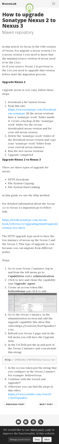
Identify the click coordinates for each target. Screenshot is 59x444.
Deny (37, 439)
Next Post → (48, 404)
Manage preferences (20, 439)
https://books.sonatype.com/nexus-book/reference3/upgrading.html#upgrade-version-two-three (30, 223)
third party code (41, 429)
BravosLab (9, 3)
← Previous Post (14, 404)
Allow (47, 439)
